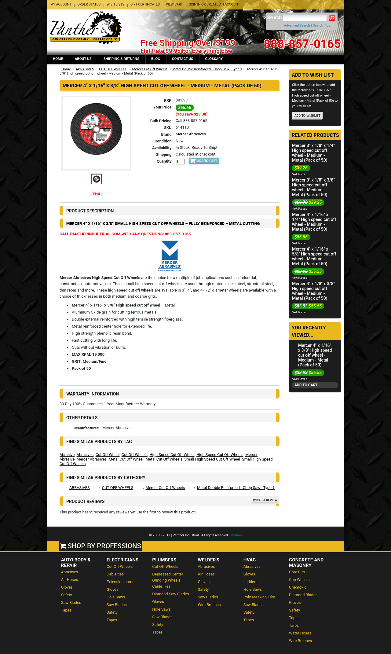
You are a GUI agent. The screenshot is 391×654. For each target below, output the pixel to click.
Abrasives (85, 454)
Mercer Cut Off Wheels (150, 69)
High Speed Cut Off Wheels (219, 454)
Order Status (88, 4)
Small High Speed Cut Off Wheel (212, 459)
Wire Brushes (209, 604)
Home (66, 69)
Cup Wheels (299, 579)
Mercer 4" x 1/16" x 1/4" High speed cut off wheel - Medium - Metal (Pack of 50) (314, 222)
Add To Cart (305, 385)
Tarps (294, 625)
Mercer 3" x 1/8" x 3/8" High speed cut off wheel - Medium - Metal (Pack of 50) (313, 187)
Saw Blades (71, 602)
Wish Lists (115, 4)
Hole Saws (116, 597)
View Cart (174, 4)
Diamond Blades (303, 595)
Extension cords (120, 581)
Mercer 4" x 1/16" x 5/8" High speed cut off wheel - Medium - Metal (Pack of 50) (314, 256)
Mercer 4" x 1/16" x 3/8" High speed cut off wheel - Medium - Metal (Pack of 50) (315, 355)
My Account (60, 4)
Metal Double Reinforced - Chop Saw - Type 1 (207, 69)
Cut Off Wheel (108, 454)
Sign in (194, 4)
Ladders (250, 581)
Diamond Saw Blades (170, 594)
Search (274, 17)
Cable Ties (161, 586)
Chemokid (298, 587)
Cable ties (115, 574)
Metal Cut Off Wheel (126, 459)
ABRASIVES (85, 69)
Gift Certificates (145, 4)
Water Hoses (300, 633)
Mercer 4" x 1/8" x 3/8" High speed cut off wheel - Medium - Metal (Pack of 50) (313, 291)
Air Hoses (69, 579)
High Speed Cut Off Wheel (171, 454)
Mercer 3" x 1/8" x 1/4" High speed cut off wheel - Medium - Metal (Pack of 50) (313, 153)
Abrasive (67, 454)
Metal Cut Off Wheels (163, 459)
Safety (66, 595)
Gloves (67, 587)
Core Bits (297, 572)
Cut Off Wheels (135, 454)
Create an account (223, 4)
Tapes (66, 610)
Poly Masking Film (259, 597)
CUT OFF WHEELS (113, 69)
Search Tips (321, 26)
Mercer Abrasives (191, 134)
